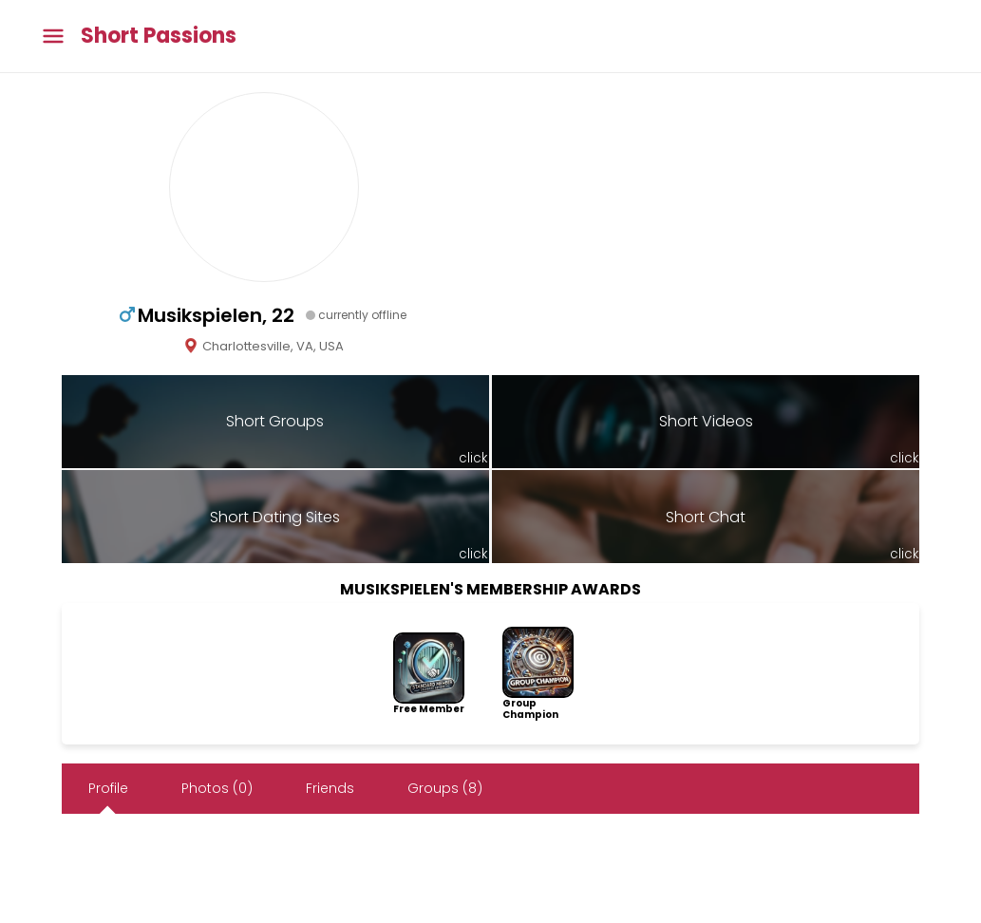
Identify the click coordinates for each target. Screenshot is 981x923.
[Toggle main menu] (53, 36)
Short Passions (158, 36)
